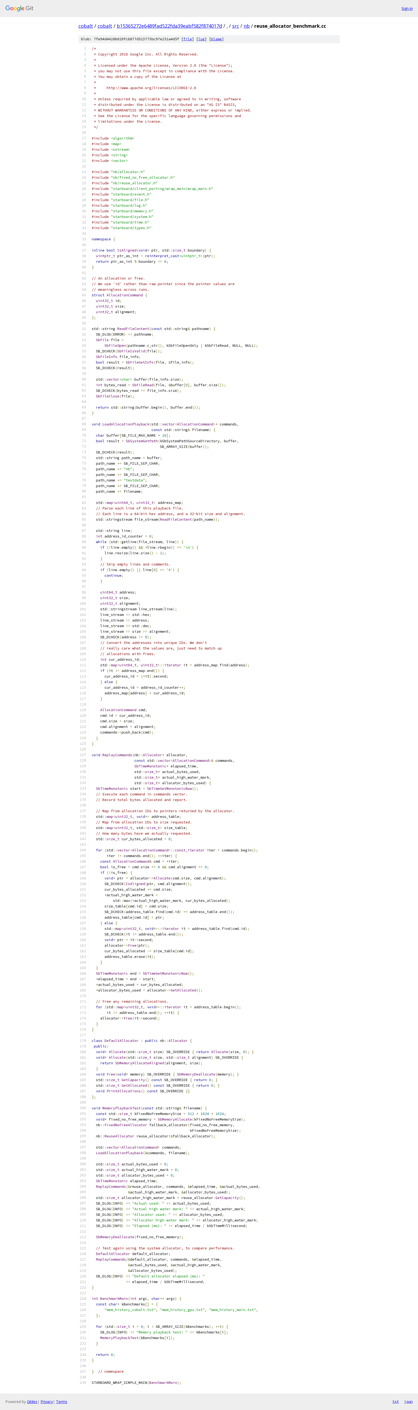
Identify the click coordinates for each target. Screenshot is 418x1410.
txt (395, 1401)
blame (216, 39)
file (187, 39)
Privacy (47, 1401)
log (201, 39)
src (235, 26)
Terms (61, 1401)
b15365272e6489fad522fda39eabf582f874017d (169, 26)
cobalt (85, 26)
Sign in (407, 8)
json (408, 1401)
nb (247, 26)
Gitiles (32, 1401)
